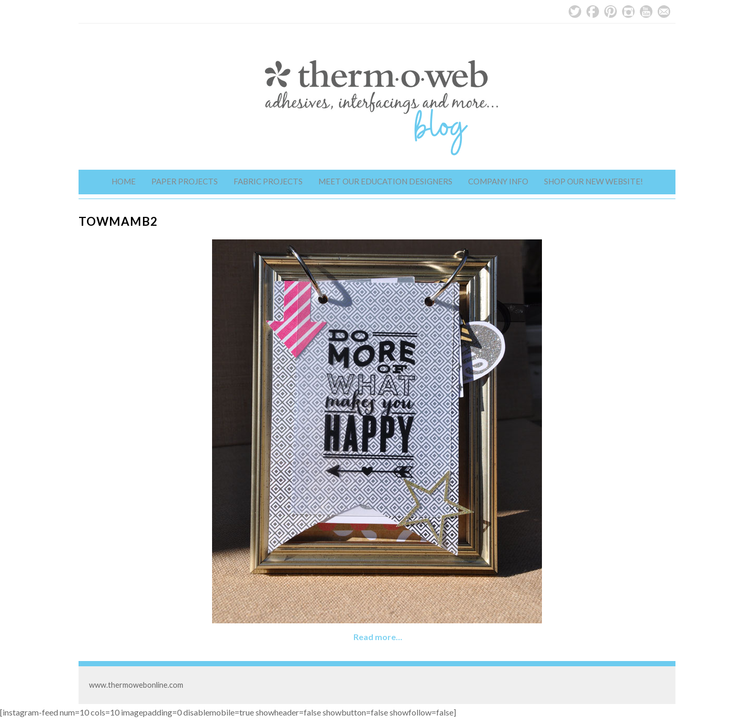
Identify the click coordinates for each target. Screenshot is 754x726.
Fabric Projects (268, 181)
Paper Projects (184, 181)
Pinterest (610, 11)
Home (124, 181)
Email (664, 11)
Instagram (628, 11)
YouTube (646, 11)
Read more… (377, 637)
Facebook (592, 11)
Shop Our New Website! (593, 181)
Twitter (575, 11)
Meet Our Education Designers (385, 181)
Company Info (498, 181)
